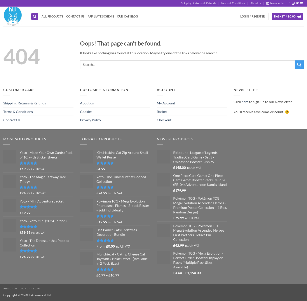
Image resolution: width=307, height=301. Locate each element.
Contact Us (75, 16)
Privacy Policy (90, 120)
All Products (52, 16)
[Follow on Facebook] (289, 3)
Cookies (86, 111)
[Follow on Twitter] (297, 3)
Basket (162, 111)
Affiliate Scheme (101, 16)
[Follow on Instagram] (293, 3)
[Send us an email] (301, 3)
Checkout (164, 120)
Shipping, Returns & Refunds (198, 3)
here (245, 102)
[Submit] (299, 64)
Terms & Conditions (233, 3)
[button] (275, 3)
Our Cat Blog (127, 16)
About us (256, 3)
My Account (166, 103)
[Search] (34, 16)
